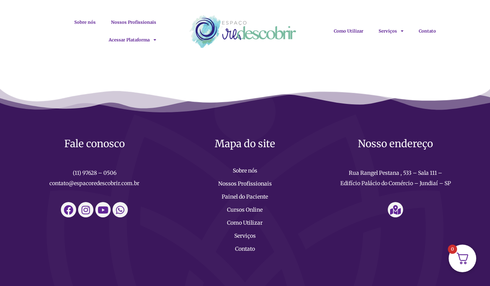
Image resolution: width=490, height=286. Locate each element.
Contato (427, 31)
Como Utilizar (348, 31)
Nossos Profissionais (133, 22)
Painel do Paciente (245, 196)
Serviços (391, 31)
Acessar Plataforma (132, 40)
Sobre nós (85, 22)
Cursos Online (245, 209)
